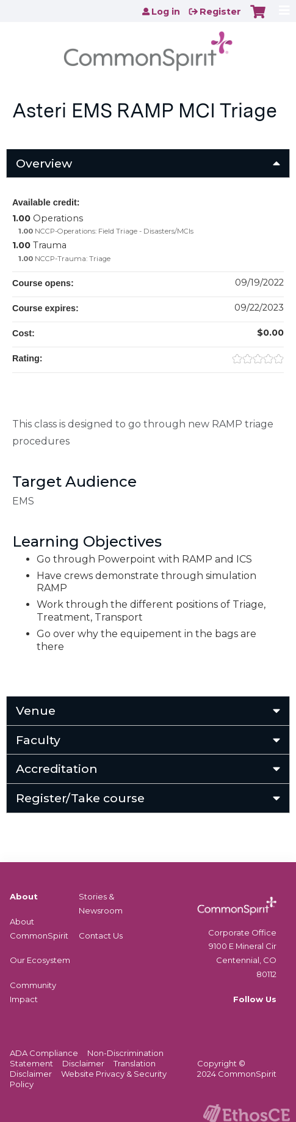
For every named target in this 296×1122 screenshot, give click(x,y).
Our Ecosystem (40, 960)
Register (220, 11)
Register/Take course (80, 798)
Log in (165, 11)
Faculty (38, 740)
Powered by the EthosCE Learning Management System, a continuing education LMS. (246, 1113)
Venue (36, 710)
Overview (44, 163)
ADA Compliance (44, 1053)
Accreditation (57, 768)
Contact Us (101, 935)
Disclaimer (83, 1063)
